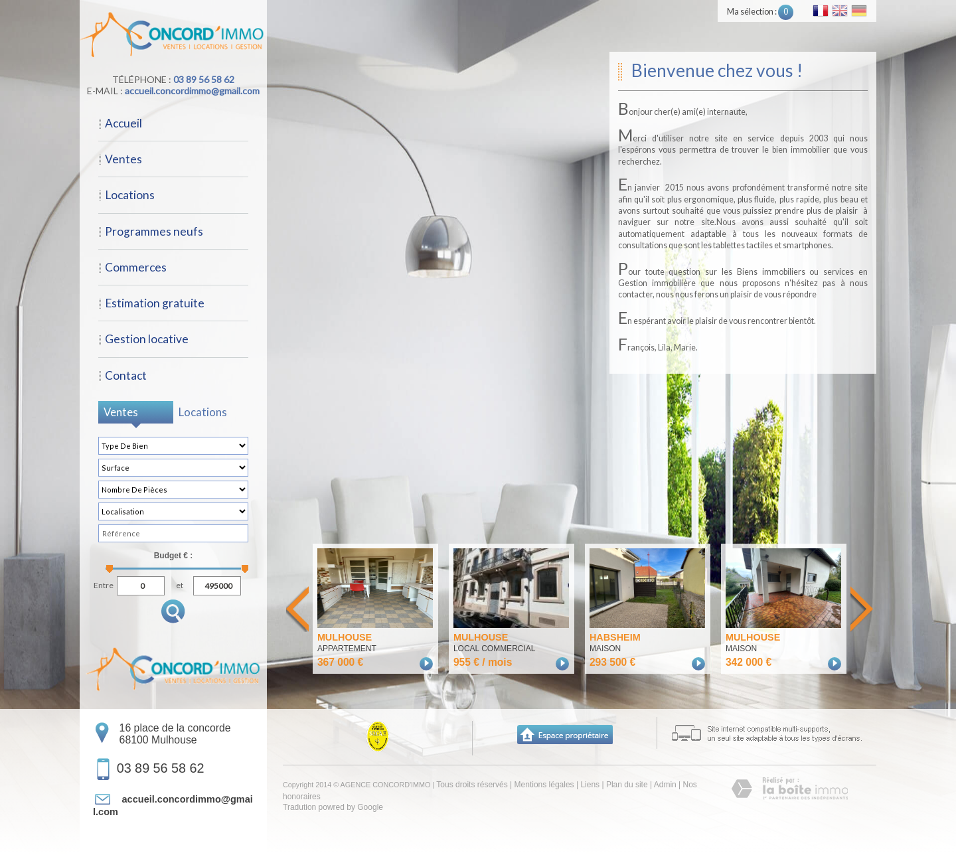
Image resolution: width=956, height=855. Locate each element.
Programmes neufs (154, 231)
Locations (130, 195)
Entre (104, 583)
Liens (589, 784)
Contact (126, 375)
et (179, 583)
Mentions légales (544, 784)
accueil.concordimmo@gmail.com (192, 90)
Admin (665, 784)
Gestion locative (147, 339)
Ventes (123, 159)
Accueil (123, 123)
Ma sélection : (760, 12)
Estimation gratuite (154, 303)
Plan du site (627, 784)
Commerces (136, 267)
